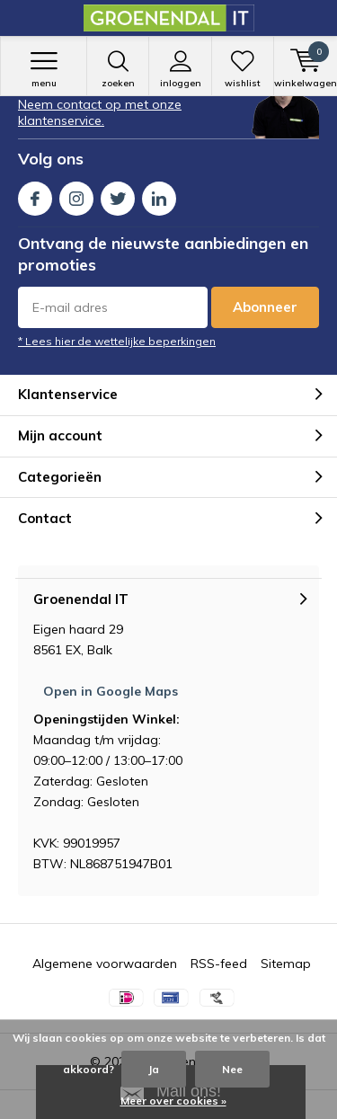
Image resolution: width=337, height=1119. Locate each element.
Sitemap (286, 963)
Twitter (118, 195)
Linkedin (159, 195)
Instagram (76, 195)
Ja (153, 1069)
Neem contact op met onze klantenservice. (100, 112)
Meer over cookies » (173, 1100)
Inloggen (179, 69)
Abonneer (265, 306)
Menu (43, 69)
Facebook (35, 195)
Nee (232, 1069)
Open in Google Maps (110, 691)
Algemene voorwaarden (104, 963)
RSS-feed (219, 963)
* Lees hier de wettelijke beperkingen (117, 341)
